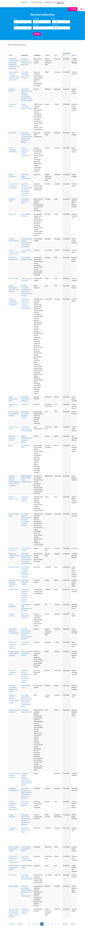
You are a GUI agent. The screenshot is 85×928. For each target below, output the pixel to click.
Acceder (61, 3)
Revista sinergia (13, 886)
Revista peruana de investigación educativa (14, 413)
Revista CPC (12, 214)
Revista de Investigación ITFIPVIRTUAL (13, 150)
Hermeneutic (13, 875)
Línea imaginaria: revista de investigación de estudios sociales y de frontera (14, 76)
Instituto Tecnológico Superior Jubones (26, 106)
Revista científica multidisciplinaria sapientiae (14, 653)
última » (73, 924)
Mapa (82, 9)
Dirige (74, 55)
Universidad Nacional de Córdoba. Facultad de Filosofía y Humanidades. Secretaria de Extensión (26, 189)
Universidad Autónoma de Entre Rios (25, 616)
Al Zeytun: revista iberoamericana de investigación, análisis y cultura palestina (14, 913)
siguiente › (65, 924)
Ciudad (16, 25)
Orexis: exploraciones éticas (13, 399)
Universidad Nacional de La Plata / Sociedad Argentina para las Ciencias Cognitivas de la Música (26, 700)
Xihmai (11, 445)
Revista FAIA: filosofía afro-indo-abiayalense (14, 631)
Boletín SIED (12, 133)
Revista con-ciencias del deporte (12, 672)
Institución (36, 25)
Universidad (24, 404)
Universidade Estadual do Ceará (25, 201)
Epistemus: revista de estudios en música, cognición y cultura (14, 698)
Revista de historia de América (12, 438)
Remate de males (14, 567)
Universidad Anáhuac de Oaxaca (25, 582)
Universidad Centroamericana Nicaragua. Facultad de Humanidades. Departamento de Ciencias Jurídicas (26, 94)
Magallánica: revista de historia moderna (14, 555)
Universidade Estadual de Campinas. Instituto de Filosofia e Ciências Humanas (25, 595)
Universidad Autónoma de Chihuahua (25, 399)
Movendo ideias (13, 278)
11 (55, 924)
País (53, 19)
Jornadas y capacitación (54, 2)
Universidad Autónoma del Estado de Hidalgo (26, 428)
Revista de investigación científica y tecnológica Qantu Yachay (13, 805)
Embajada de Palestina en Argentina (25, 911)
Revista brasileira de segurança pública (14, 849)
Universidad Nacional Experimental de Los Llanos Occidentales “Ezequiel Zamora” (26, 519)
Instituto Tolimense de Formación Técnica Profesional (25, 151)
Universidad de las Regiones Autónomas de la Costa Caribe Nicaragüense (26, 242)
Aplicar (37, 34)
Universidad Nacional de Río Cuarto (25, 830)
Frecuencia (55, 25)
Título (15, 19)
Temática (36, 19)
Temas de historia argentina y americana (14, 775)
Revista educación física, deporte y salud (14, 252)
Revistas (24, 2)
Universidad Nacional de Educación (24, 803)
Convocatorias (36, 2)
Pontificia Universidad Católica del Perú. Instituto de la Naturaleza (26, 289)
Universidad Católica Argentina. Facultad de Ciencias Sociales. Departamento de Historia (26, 779)
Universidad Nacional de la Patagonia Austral (26, 877)
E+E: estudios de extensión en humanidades (14, 186)
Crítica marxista (13, 589)
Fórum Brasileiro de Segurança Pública (26, 849)
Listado (73, 9)
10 (52, 924)
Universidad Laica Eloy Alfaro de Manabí (26, 653)
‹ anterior (20, 924)
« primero (12, 924)
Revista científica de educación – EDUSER (14, 867)
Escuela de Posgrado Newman (24, 499)
